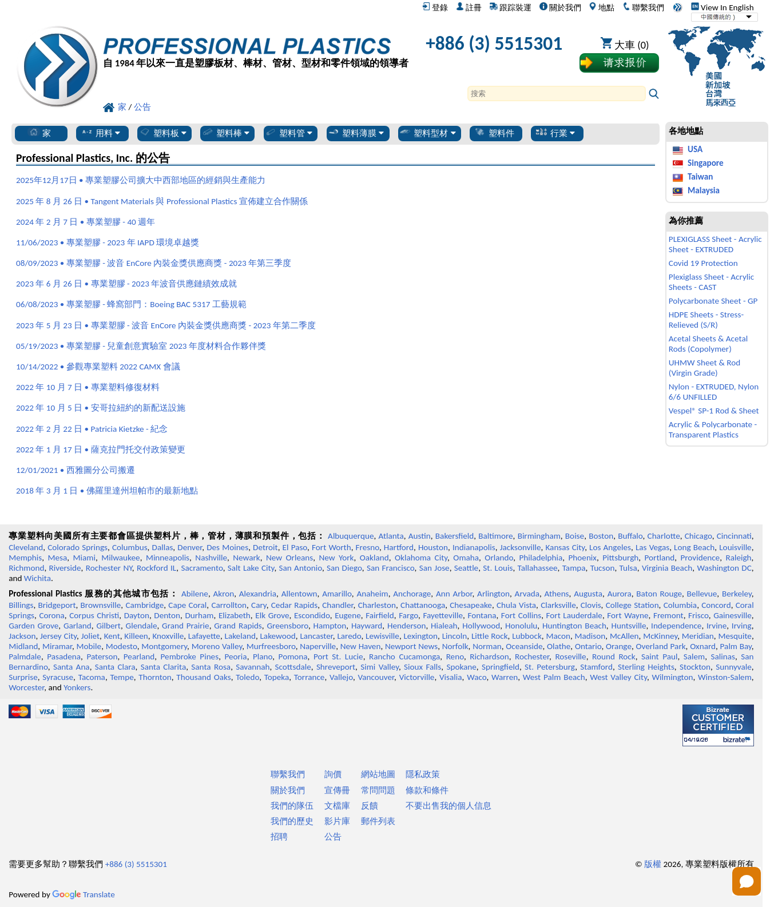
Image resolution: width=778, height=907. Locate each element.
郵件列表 (378, 821)
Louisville (735, 547)
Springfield (500, 667)
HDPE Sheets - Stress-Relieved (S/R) (706, 319)
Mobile (89, 646)
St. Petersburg (550, 667)
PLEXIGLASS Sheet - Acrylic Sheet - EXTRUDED (715, 244)
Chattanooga (422, 605)
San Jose (434, 568)
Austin (419, 536)
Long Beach (694, 547)
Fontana (481, 615)
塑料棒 (225, 133)
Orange (619, 646)
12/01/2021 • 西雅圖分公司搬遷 (75, 470)
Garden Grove (33, 625)
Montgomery (164, 646)
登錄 (435, 7)
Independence (676, 625)
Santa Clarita (163, 667)
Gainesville (732, 615)
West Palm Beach (554, 677)
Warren (504, 677)
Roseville (570, 656)
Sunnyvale (734, 667)
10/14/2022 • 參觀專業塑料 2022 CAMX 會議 (98, 366)
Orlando (499, 557)
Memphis (25, 557)
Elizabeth (235, 615)
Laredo (349, 636)
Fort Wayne (627, 615)
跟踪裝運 (510, 7)
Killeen (136, 636)
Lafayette (204, 636)
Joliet (90, 636)
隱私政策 (423, 774)
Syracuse (57, 677)
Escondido (312, 615)
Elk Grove (272, 615)
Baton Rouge (659, 593)
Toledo (247, 677)
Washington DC (724, 568)
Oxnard (703, 646)
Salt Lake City (251, 568)
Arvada (527, 593)
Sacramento (202, 568)
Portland (660, 557)
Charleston (377, 605)
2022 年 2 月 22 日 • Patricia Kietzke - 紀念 (92, 429)
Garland (77, 625)
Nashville (211, 557)
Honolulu (521, 625)
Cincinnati (734, 536)
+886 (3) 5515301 (494, 43)
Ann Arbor (454, 593)
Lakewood (277, 636)
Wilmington (672, 677)
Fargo (408, 615)
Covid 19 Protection (703, 263)
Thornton (154, 677)
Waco (476, 677)
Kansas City (565, 547)
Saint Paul (659, 656)
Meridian (698, 636)
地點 (601, 7)
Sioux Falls (422, 667)
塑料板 (162, 133)
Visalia (450, 677)
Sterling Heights (646, 667)
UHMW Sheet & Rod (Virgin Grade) (704, 367)
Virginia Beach (667, 568)
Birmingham (539, 536)
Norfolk (455, 646)
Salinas (723, 656)
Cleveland (26, 547)
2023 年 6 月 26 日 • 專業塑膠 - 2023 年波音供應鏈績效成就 (126, 284)
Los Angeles (610, 547)
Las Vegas (652, 547)
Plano (262, 656)
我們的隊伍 (292, 806)
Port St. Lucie (338, 656)
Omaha (466, 557)
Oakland (374, 557)
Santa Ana (71, 667)
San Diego (344, 568)
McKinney (660, 636)
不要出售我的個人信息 (448, 806)
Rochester (532, 656)
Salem (694, 656)
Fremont (668, 615)
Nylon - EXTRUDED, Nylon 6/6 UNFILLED (714, 391)
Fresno (367, 547)
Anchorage (412, 593)
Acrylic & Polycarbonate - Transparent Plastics (713, 429)
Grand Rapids (238, 625)
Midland (23, 646)
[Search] (556, 93)
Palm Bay (736, 646)
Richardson (489, 656)
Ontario (588, 646)
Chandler (337, 605)
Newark (246, 557)
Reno (455, 656)
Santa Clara (115, 667)
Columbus (130, 547)
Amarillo (337, 593)
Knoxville (168, 636)
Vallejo (341, 677)
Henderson (406, 625)
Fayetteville (443, 615)
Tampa (574, 568)
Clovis (591, 605)
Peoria (235, 656)
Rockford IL (156, 568)
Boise (574, 536)
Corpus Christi (94, 615)
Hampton (330, 625)
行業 (555, 133)
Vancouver (376, 677)
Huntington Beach (574, 625)
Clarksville (558, 605)
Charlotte (664, 536)
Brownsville (101, 605)
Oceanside (524, 646)
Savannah (252, 667)
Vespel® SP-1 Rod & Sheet (714, 410)
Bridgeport (57, 605)
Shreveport (335, 667)
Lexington (420, 636)
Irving (742, 625)
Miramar (57, 646)
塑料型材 (427, 133)
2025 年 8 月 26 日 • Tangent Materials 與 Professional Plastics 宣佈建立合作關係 (162, 201)
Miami (84, 557)
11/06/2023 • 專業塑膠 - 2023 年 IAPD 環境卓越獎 (107, 242)
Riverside (65, 568)
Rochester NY (109, 568)
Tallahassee (538, 568)
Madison (590, 636)
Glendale (141, 625)
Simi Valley (379, 667)
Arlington (493, 593)
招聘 (279, 837)
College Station (632, 605)
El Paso (295, 547)
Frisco (698, 615)
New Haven (360, 646)
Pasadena (64, 656)
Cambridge (144, 605)
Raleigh (738, 557)
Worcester (26, 687)
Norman (487, 646)
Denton (167, 615)
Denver (189, 547)
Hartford (399, 547)
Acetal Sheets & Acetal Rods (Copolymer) (708, 343)
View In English (722, 7)
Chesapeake (471, 605)
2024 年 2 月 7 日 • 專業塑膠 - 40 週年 (85, 222)
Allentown (299, 593)
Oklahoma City (421, 557)
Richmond (26, 568)
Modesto (121, 646)
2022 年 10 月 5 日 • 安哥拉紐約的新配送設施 (100, 408)
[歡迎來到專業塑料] (255, 46)
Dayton (136, 615)
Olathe (558, 646)
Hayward (366, 625)
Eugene (348, 615)
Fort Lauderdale (574, 615)
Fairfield (380, 615)
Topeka (276, 677)
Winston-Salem (725, 677)
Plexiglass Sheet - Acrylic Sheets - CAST (711, 282)
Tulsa (628, 568)
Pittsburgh (620, 557)
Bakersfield (454, 536)
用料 (100, 133)
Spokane (461, 667)
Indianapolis (473, 547)
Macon (558, 636)
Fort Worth (331, 547)
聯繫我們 (643, 7)
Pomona (293, 656)
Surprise (23, 677)
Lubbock (527, 636)
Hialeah (444, 625)
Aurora (620, 593)
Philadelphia (540, 557)
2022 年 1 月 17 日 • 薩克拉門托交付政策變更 (100, 449)
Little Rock (489, 636)
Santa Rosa (211, 667)
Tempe (121, 677)
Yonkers (76, 687)
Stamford (596, 667)
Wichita (37, 578)
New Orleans (289, 557)
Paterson (101, 656)
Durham (199, 615)
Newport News (411, 646)
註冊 (469, 7)
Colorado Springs (77, 547)
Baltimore (495, 536)
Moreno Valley (217, 646)
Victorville (417, 677)
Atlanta (391, 536)
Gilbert (108, 625)
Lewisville (382, 636)
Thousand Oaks (203, 677)
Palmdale (25, 656)
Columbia (680, 605)
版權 (652, 864)
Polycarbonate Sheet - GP (713, 301)
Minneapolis (167, 557)
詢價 (333, 774)
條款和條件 (427, 790)
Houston (433, 547)
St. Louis (498, 568)
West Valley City (618, 677)
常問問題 (378, 790)
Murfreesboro (271, 646)
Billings (21, 605)
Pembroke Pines (190, 656)
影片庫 (337, 821)
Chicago (698, 536)
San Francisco (391, 568)
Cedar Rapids (294, 605)
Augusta (588, 593)
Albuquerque (351, 536)
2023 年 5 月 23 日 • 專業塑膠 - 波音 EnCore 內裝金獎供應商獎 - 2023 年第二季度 (166, 325)
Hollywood (481, 625)
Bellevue (702, 593)
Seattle (466, 568)
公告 (333, 837)
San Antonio (300, 568)
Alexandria (257, 593)
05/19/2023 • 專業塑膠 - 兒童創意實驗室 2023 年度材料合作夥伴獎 (141, 346)
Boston (601, 536)
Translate (83, 894)
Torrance (309, 677)
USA (695, 149)
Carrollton (229, 605)
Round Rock (614, 656)
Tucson (602, 568)
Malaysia (704, 190)
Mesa (58, 557)
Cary (259, 605)
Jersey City (58, 636)
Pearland (139, 656)
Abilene (194, 593)
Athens (557, 593)
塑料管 (288, 133)
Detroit (265, 547)
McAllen (624, 636)
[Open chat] (746, 881)
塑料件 (494, 133)
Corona (51, 615)
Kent (112, 636)
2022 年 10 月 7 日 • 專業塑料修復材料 (87, 387)
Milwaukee (120, 557)
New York (336, 557)
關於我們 (560, 7)
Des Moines (227, 547)
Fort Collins (521, 615)
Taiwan (700, 177)
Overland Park (661, 646)
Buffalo (630, 536)
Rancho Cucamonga (404, 656)
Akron (223, 593)
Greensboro (287, 625)
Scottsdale (293, 667)
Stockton (695, 667)
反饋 (369, 806)
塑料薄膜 (355, 133)
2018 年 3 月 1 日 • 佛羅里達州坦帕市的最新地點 (107, 491)
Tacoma (91, 677)
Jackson (22, 636)
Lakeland (240, 636)
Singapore (706, 163)
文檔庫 (337, 806)
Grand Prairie (185, 625)
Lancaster (316, 636)
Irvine (716, 625)
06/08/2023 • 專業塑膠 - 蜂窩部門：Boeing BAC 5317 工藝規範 (131, 304)
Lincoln (454, 636)
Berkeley (737, 593)
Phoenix (582, 557)
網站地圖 (378, 774)
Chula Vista (516, 605)
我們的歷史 (292, 821)
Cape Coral (187, 605)
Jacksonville (520, 547)
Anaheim (372, 593)
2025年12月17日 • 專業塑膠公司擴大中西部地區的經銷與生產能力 (140, 180)
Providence (700, 557)
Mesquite (734, 636)
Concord (716, 605)
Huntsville (628, 625)
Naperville (318, 646)
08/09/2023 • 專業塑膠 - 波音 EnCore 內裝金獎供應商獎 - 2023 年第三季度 (153, 263)
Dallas (162, 547)
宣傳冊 (337, 790)
